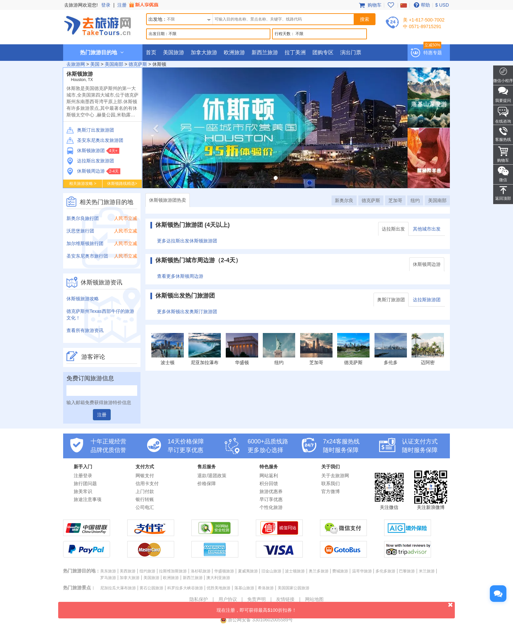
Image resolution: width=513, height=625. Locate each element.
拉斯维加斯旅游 (173, 571)
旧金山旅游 (271, 571)
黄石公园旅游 (151, 588)
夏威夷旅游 (248, 571)
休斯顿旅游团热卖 (167, 200)
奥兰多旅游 (319, 571)
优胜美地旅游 (218, 588)
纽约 (415, 200)
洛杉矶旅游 (201, 571)
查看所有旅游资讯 (84, 330)
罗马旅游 (108, 577)
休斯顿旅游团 (85, 150)
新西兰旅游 (265, 52)
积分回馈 (268, 483)
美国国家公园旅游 (293, 588)
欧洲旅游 (234, 52)
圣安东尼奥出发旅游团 (94, 140)
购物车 (369, 5)
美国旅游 (173, 52)
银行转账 (145, 499)
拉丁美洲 (295, 52)
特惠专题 (432, 52)
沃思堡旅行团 (80, 230)
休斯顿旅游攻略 (82, 298)
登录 (105, 5)
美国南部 (114, 64)
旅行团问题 (85, 483)
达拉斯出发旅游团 (90, 160)
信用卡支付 (147, 483)
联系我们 (330, 483)
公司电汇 (145, 507)
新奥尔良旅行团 (82, 218)
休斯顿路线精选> (122, 183)
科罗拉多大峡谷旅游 (185, 588)
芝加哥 (395, 200)
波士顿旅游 (295, 571)
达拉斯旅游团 (427, 299)
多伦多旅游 (385, 571)
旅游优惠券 (271, 491)
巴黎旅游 (407, 571)
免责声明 (256, 599)
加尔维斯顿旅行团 (84, 243)
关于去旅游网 (335, 475)
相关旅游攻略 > (82, 183)
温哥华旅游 (362, 571)
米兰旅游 (427, 571)
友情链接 (285, 599)
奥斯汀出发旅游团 (90, 130)
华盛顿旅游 (224, 571)
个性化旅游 (271, 507)
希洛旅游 (266, 588)
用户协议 (227, 599)
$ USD (442, 5)
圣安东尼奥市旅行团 (87, 256)
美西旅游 (128, 571)
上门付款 (145, 491)
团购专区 (323, 52)
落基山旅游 (244, 588)
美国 (94, 64)
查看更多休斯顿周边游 (180, 276)
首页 (151, 52)
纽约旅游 (147, 571)
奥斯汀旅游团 (391, 299)
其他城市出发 (427, 228)
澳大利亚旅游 (218, 577)
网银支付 (145, 475)
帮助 (421, 5)
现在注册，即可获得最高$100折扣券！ (336, 607)
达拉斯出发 (393, 228)
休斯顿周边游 (85, 171)
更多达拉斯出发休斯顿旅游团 (187, 240)
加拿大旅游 (204, 52)
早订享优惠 (271, 499)
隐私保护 (198, 599)
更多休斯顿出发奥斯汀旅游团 (187, 311)
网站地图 (314, 599)
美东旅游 (108, 571)
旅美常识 (83, 491)
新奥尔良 (344, 200)
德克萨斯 (138, 64)
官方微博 (330, 491)
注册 (138, 5)
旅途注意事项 (87, 499)
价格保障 (206, 483)
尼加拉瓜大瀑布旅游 (118, 588)
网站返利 (268, 475)
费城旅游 (340, 571)
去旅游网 (75, 64)
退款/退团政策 (211, 475)
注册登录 (83, 475)
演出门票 (350, 52)
